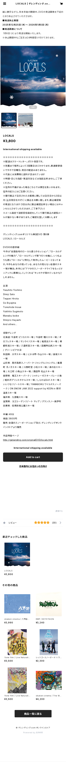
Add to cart (33, 457)
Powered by (33, 732)
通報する (59, 511)
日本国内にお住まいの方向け (33, 466)
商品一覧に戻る (33, 713)
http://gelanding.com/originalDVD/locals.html (28, 440)
